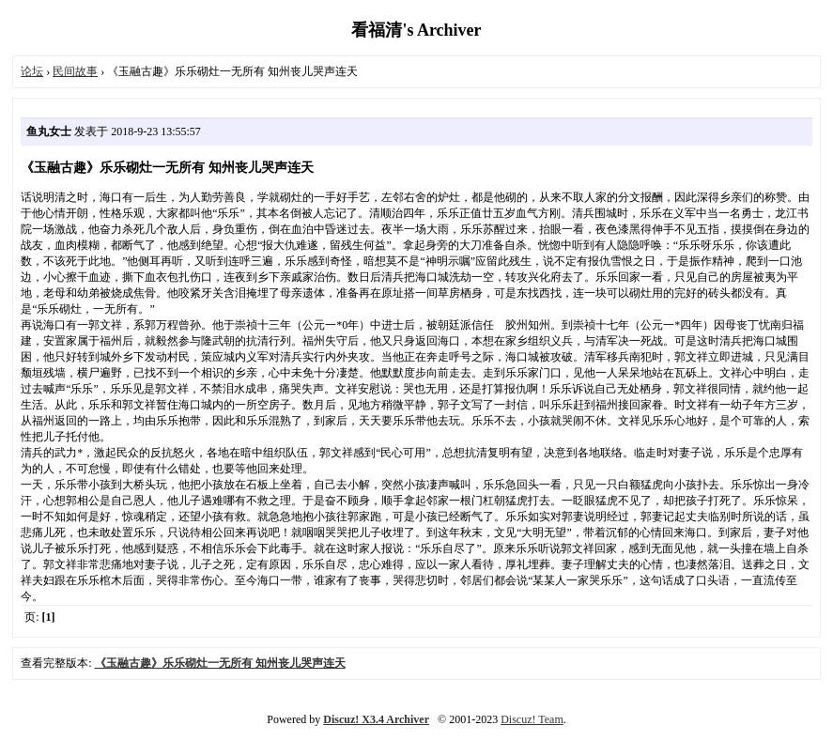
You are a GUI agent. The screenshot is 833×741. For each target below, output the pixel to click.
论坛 (32, 71)
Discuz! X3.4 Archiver (376, 719)
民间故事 (75, 71)
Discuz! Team (532, 719)
